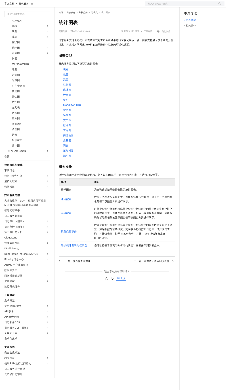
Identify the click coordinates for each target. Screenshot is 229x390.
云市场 (88, 5)
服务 (106, 5)
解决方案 (58, 5)
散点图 (67, 136)
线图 (65, 86)
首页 (61, 24)
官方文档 (9, 15)
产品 (47, 5)
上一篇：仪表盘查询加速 (75, 272)
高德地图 (68, 147)
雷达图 (67, 121)
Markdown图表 (72, 116)
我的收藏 (166, 43)
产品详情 (148, 43)
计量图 (67, 106)
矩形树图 (68, 162)
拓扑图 (67, 126)
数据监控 (83, 24)
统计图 (67, 101)
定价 (78, 5)
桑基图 (67, 152)
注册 (205, 6)
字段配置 (66, 224)
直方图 (67, 141)
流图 (65, 91)
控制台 (196, 6)
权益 (69, 5)
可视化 (94, 24)
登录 (218, 6)
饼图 (65, 111)
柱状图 (67, 96)
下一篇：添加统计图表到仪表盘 (154, 272)
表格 (65, 81)
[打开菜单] (6, 6)
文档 (180, 6)
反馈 (121, 290)
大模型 (37, 5)
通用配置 (66, 210)
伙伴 (98, 5)
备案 (188, 6)
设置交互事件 (69, 243)
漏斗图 (67, 167)
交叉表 (67, 131)
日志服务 (23, 15)
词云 (65, 157)
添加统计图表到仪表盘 (74, 257)
